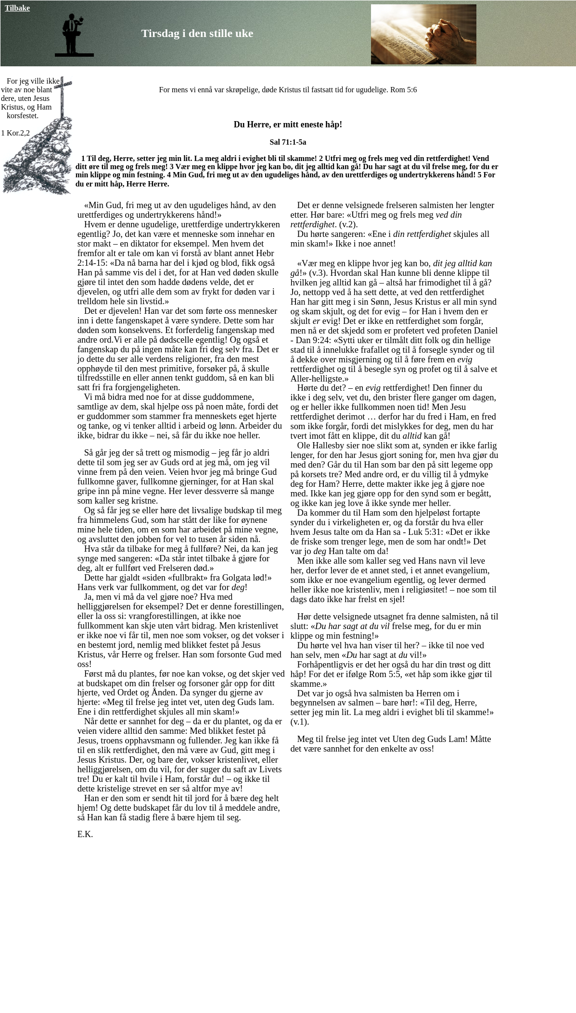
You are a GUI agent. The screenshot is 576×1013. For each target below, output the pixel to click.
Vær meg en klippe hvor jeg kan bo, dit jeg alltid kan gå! (269, 166)
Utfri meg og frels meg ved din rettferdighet (396, 158)
